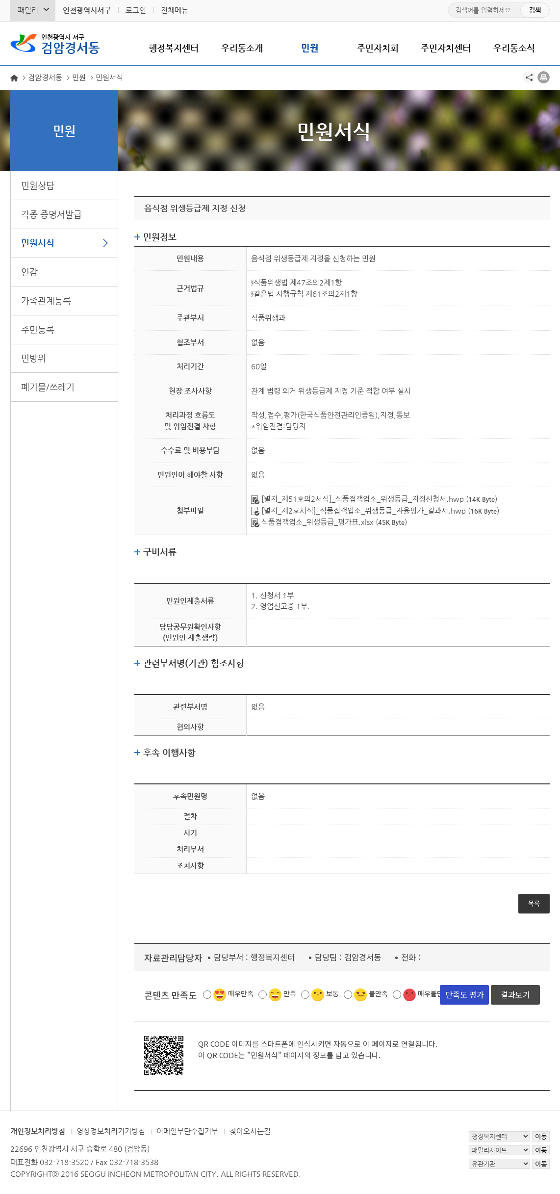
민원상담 (37, 185)
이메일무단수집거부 (187, 1131)
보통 (332, 993)
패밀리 (28, 10)
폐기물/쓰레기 (48, 387)
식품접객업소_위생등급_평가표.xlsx (312, 522)
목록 (534, 903)
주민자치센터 (446, 48)
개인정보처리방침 (37, 1131)
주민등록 (37, 329)
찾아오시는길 (250, 1131)
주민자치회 (378, 48)
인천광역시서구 (87, 10)
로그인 (136, 10)
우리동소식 (514, 48)
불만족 (378, 993)
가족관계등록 (46, 300)
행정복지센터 (174, 48)
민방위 (33, 358)
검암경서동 (70, 43)
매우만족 (241, 993)
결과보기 (515, 994)
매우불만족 (434, 993)
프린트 (543, 77)
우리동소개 (242, 48)
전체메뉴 (174, 10)
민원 (310, 48)
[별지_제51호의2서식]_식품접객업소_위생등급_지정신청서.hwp (357, 498)
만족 (289, 993)
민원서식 (37, 242)
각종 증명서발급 (51, 214)
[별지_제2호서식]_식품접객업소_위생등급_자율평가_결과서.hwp (358, 510)
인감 (29, 271)
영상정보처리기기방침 (110, 1131)
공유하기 (529, 77)
